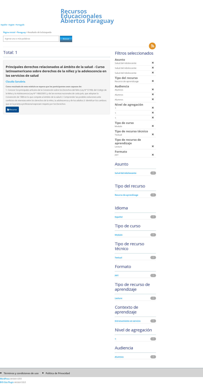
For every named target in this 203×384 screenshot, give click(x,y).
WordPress (5, 378)
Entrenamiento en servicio (128, 320)
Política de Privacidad (58, 373)
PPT (116, 275)
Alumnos (119, 356)
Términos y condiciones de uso (21, 373)
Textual (118, 257)
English (11, 25)
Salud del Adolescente (125, 173)
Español (4, 25)
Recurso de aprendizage (126, 195)
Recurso (12, 109)
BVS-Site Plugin (7, 382)
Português (20, 25)
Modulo (118, 234)
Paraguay (21, 32)
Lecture (118, 298)
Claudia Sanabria (15, 81)
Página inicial (9, 32)
